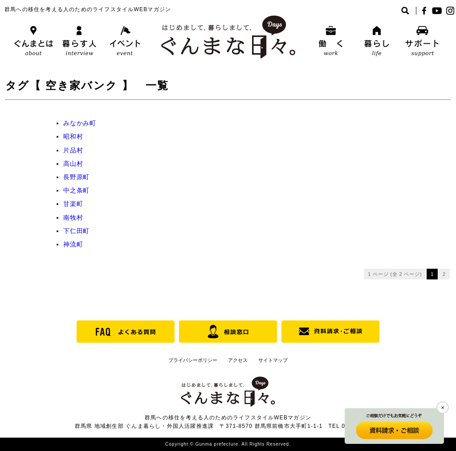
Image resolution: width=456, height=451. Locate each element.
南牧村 (73, 217)
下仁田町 (76, 230)
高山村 (73, 163)
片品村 (73, 150)
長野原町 (76, 176)
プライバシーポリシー (192, 360)
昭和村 (73, 136)
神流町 (73, 244)
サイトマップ (273, 360)
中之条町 (76, 190)
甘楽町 (73, 203)
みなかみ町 (79, 123)
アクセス (238, 360)
